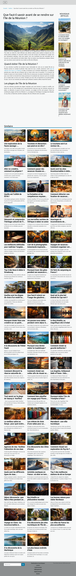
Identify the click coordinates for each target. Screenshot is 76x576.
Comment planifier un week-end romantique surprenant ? (64, 87)
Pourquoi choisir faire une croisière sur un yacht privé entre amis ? (14, 323)
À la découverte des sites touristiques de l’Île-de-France (37, 525)
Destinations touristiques (38, 563)
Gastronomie (38, 567)
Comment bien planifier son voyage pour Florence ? (37, 398)
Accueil (5, 8)
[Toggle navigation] (5, 2)
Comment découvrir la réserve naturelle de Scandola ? (13, 373)
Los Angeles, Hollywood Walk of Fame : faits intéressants (60, 373)
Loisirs (38, 565)
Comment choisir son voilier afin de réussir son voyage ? (37, 373)
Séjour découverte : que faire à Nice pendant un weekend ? (14, 499)
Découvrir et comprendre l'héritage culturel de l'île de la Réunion (14, 221)
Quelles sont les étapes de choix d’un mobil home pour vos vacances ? (14, 297)
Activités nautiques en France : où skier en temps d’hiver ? (37, 474)
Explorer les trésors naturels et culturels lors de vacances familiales (64, 62)
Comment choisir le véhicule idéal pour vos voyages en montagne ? (64, 37)
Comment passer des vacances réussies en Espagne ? (35, 171)
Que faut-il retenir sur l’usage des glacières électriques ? (36, 297)
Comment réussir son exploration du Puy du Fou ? (61, 449)
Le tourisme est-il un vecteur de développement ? (58, 146)
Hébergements (38, 569)
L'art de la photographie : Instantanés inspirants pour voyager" (37, 247)
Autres (10, 8)
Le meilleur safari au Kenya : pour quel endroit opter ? (14, 424)
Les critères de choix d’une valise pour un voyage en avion (35, 424)
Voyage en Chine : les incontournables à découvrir (12, 525)
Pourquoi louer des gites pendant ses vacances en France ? (37, 272)
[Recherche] (12, 564)
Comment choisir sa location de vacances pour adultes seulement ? (64, 112)
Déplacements (38, 571)
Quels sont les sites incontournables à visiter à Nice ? (60, 171)
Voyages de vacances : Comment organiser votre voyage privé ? (60, 247)
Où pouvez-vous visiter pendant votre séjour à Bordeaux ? (36, 323)
